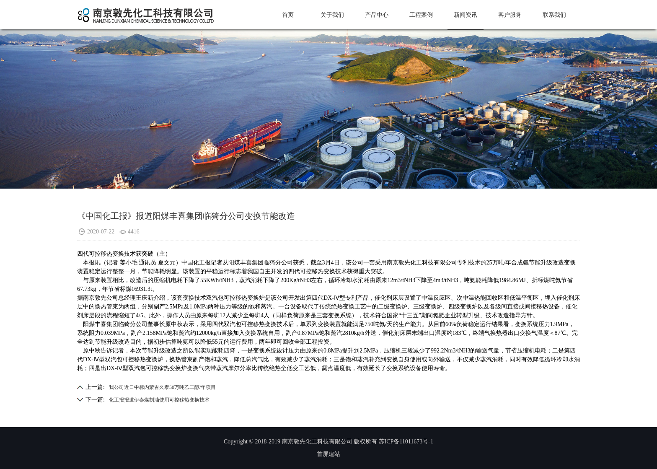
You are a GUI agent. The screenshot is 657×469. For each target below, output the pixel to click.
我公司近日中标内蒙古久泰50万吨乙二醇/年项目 (162, 387)
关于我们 (332, 15)
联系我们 (554, 15)
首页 (288, 15)
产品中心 (376, 15)
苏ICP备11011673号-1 (406, 441)
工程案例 (421, 15)
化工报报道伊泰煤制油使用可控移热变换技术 (159, 400)
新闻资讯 (465, 15)
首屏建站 (328, 454)
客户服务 (510, 15)
